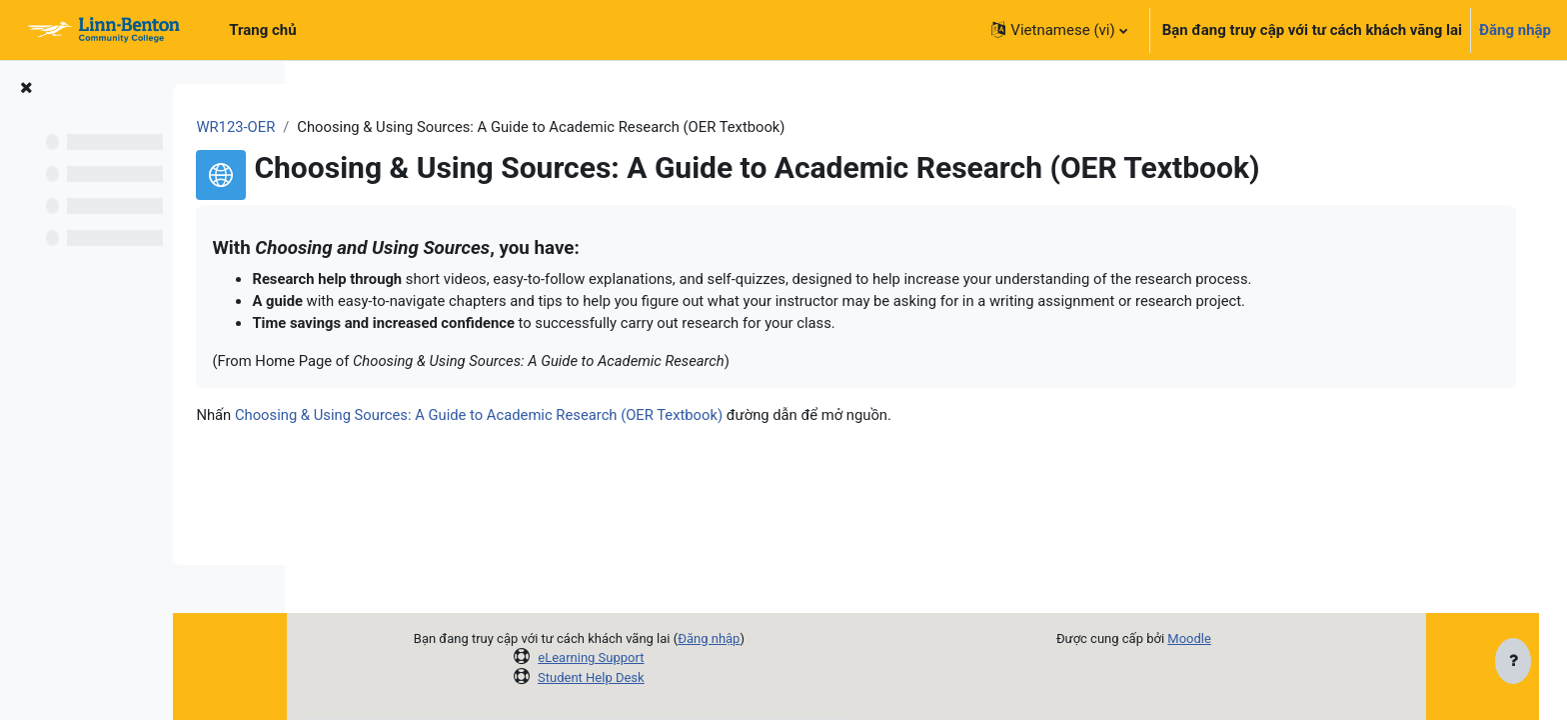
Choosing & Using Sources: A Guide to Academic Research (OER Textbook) (610, 417)
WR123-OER (364, 127)
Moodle (1243, 638)
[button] (1058, 30)
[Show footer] (1513, 662)
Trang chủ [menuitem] (262, 30)
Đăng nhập (1515, 30)
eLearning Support (645, 657)
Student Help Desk (645, 677)
